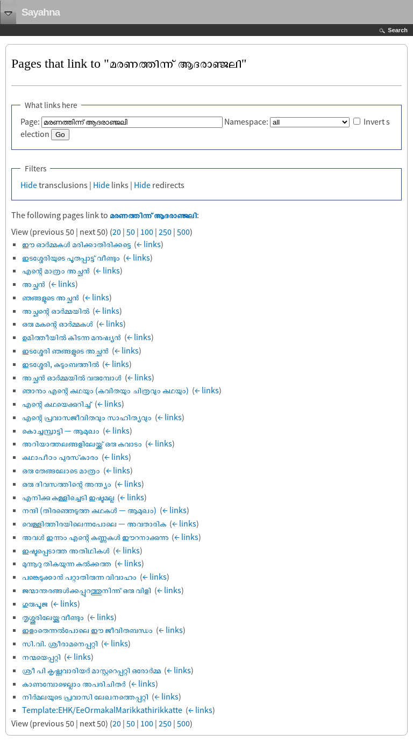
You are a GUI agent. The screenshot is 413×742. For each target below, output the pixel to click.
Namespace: (246, 121)
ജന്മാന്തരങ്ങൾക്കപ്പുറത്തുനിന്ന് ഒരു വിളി (86, 590)
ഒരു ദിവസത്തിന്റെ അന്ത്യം (66, 483)
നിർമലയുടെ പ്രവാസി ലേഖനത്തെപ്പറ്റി (85, 696)
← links (149, 244)
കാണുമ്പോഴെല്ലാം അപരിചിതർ (73, 683)
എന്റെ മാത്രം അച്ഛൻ (56, 270)
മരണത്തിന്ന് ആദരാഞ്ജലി (153, 215)
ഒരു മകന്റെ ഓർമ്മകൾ (57, 323)
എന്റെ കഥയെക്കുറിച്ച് (56, 403)
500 (183, 231)
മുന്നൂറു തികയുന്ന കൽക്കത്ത (66, 563)
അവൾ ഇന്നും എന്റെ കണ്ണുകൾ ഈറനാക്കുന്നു (95, 536)
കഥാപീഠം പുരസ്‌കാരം (60, 456)
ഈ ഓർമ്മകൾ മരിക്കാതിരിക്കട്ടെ (76, 244)
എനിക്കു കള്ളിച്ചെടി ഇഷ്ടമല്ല (68, 497)
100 (146, 231)
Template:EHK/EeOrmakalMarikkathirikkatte (102, 709)
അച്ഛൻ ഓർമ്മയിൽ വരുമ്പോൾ (72, 377)
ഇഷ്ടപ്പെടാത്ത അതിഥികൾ (66, 550)
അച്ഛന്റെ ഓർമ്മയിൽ (55, 310)
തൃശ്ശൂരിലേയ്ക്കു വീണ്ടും (53, 616)
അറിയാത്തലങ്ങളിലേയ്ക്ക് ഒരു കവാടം (82, 443)
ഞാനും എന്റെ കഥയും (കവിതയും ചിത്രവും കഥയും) (105, 390)
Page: (30, 121)
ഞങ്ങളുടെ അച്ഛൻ (50, 297)
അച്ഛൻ (33, 283)
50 (130, 231)
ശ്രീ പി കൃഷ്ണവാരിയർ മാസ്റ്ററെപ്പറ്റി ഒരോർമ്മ (91, 670)
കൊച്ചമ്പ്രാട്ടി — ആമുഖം (60, 430)
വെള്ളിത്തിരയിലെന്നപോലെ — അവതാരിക (94, 523)
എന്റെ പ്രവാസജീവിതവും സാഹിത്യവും (87, 417)
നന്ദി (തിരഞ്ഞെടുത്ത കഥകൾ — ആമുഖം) (89, 510)
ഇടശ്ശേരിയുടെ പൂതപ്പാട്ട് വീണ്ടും (71, 257)
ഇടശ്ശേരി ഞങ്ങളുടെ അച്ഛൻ (65, 350)
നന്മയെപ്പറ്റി (41, 656)
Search (398, 30)
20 (116, 231)
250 (165, 231)
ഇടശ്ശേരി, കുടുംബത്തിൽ (60, 363)
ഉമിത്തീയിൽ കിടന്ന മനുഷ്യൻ (71, 337)
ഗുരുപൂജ (34, 603)
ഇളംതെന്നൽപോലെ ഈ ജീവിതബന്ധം (87, 629)
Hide (28, 184)
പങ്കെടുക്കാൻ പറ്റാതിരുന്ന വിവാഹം (79, 576)
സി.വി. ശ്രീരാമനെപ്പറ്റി (60, 643)
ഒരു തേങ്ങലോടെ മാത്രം (61, 470)
